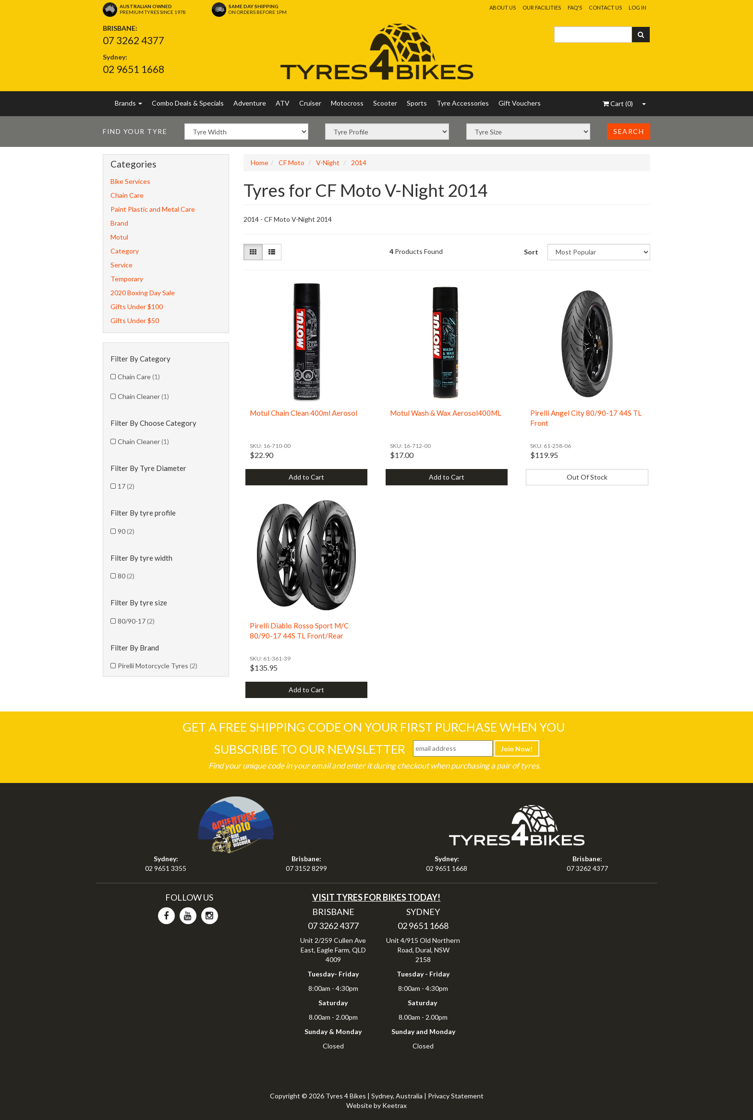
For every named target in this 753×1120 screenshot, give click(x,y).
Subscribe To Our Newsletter (309, 749)
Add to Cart (306, 477)
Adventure (249, 103)
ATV (283, 103)
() (618, 103)
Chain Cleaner (143, 396)
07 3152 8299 (306, 868)
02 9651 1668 (133, 69)
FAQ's (575, 7)
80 (126, 576)
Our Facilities (541, 7)
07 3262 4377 (133, 40)
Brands (128, 103)
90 (126, 531)
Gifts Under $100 (136, 306)
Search (628, 131)
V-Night (328, 162)
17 (126, 486)
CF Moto (291, 162)
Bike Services (130, 181)
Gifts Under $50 (134, 320)
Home (259, 162)
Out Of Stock (587, 477)
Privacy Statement (456, 1096)
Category (124, 251)
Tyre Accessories (463, 103)
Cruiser (310, 103)
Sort (531, 252)
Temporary (126, 279)
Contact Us (605, 7)
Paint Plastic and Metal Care (152, 209)
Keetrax (394, 1105)
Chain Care (127, 195)
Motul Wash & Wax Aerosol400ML (445, 413)
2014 (358, 162)
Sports (417, 103)
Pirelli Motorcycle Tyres (157, 666)
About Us (502, 7)
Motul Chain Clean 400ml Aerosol (303, 413)
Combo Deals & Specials (188, 103)
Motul (119, 237)
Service (121, 265)
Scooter (385, 103)
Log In (637, 7)
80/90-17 (136, 621)
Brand (119, 223)
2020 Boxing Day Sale (142, 293)
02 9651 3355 (165, 868)
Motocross (347, 103)
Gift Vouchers (519, 103)
